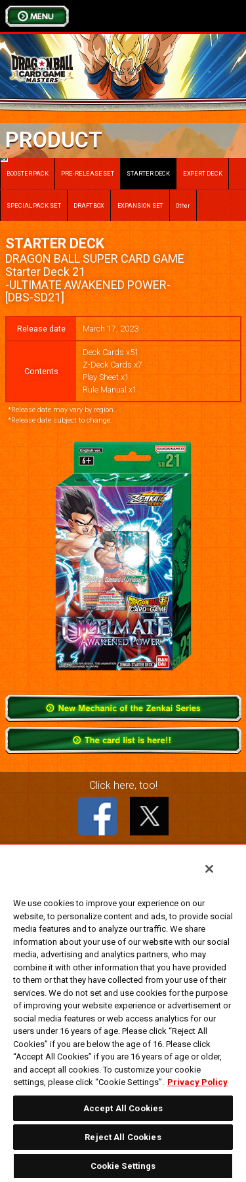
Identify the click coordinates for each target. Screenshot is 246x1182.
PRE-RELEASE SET (87, 173)
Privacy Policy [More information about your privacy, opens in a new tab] (197, 1082)
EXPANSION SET (140, 205)
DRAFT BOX (88, 205)
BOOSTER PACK (25, 167)
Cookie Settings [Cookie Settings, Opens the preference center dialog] (123, 1166)
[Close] (209, 868)
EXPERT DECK (202, 173)
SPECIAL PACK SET (34, 205)
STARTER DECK (148, 173)
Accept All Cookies (123, 1108)
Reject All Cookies (123, 1137)
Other (183, 205)
